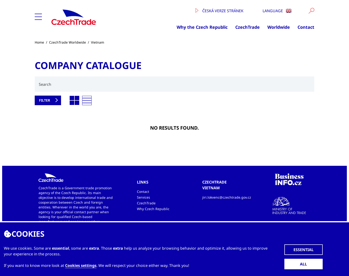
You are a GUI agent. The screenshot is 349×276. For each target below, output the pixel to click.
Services (143, 197)
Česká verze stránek (219, 10)
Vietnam (97, 42)
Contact (306, 27)
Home (39, 42)
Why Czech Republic (153, 209)
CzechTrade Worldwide (67, 42)
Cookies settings (80, 265)
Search (45, 84)
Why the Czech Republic (202, 27)
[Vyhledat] (311, 11)
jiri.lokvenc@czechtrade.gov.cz (226, 197)
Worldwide (278, 27)
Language (277, 10)
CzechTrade (247, 27)
